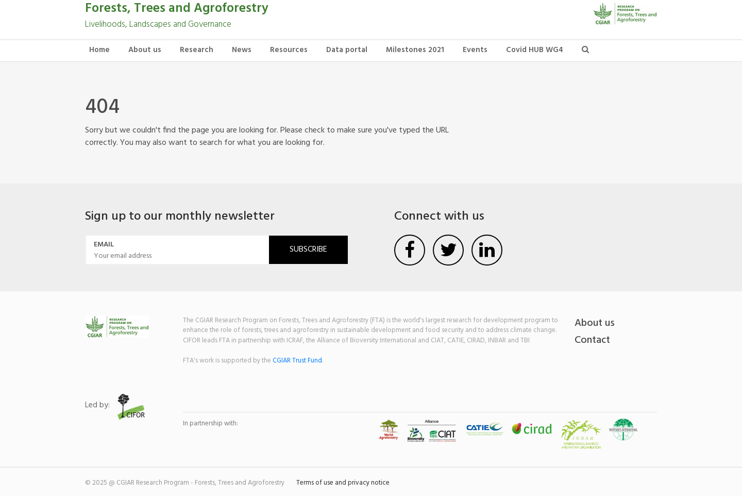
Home (99, 50)
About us (144, 50)
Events (475, 50)
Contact (592, 340)
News (241, 50)
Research (196, 50)
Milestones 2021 (415, 50)
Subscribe (308, 249)
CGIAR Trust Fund (297, 360)
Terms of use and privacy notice (343, 482)
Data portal (346, 50)
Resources (289, 50)
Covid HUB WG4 (534, 50)
